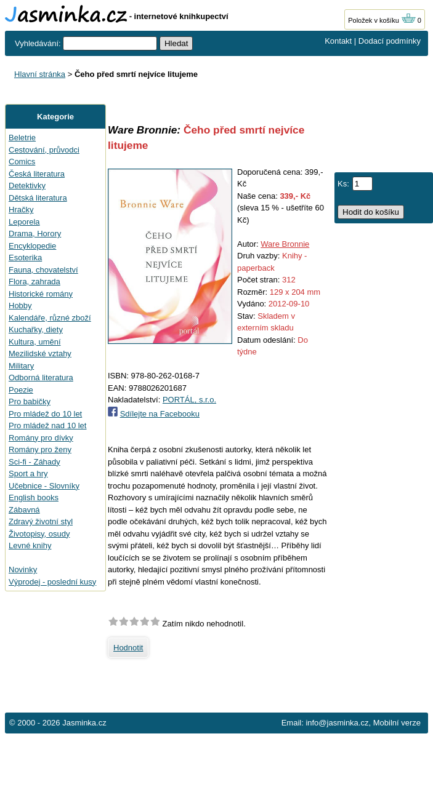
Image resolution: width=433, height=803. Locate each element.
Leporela (24, 221)
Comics (22, 161)
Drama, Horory (35, 233)
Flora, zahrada (34, 281)
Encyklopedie (32, 245)
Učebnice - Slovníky (44, 485)
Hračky (21, 209)
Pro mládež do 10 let (45, 413)
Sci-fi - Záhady (34, 461)
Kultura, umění (35, 341)
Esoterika (25, 257)
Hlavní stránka (39, 74)
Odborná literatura (41, 377)
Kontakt (338, 41)
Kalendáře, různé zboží (50, 317)
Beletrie (22, 137)
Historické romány (41, 293)
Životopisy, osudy (39, 533)
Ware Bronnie (285, 244)
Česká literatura (37, 173)
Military (21, 365)
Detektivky (27, 185)
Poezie (21, 389)
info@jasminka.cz (337, 722)
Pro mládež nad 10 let (47, 425)
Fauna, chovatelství (43, 269)
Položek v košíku (382, 20)
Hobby (20, 305)
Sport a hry (28, 473)
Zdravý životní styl (41, 521)
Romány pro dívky (41, 437)
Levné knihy (30, 545)
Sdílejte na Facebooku (160, 413)
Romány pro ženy (40, 449)
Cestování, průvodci (44, 149)
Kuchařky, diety (36, 329)
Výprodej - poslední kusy (52, 581)
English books (34, 497)
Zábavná (24, 509)
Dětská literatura (38, 197)
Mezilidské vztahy (40, 353)
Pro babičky (30, 401)
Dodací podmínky (389, 41)
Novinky (23, 569)
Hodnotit (128, 647)
